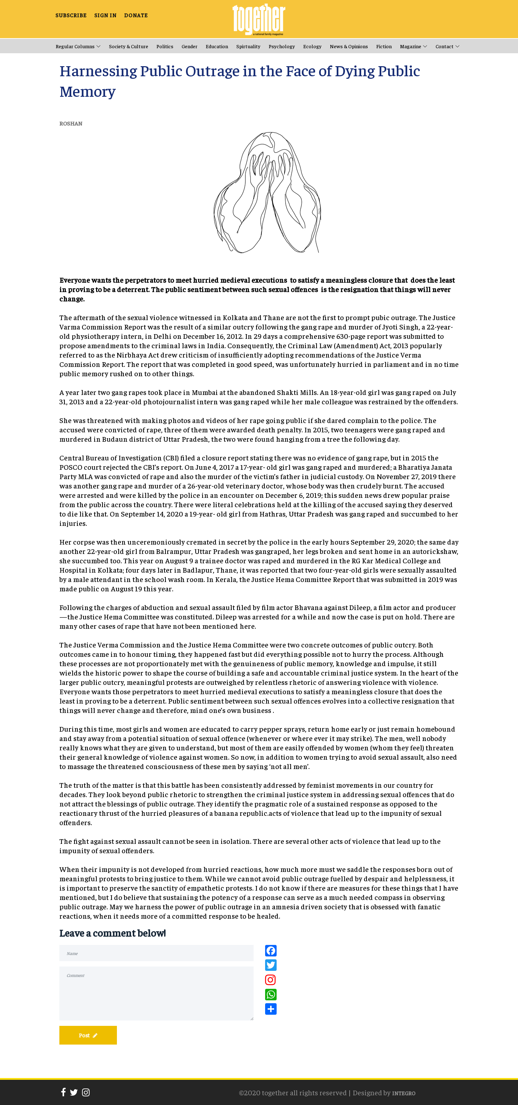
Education (217, 46)
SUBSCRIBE (71, 14)
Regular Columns (75, 46)
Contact (445, 46)
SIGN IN (105, 14)
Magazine (410, 46)
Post (88, 1035)
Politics (164, 46)
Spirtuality (248, 46)
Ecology (312, 46)
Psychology (282, 46)
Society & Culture (128, 46)
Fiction (384, 46)
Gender (189, 46)
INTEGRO (403, 1093)
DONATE (136, 14)
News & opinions (349, 46)
